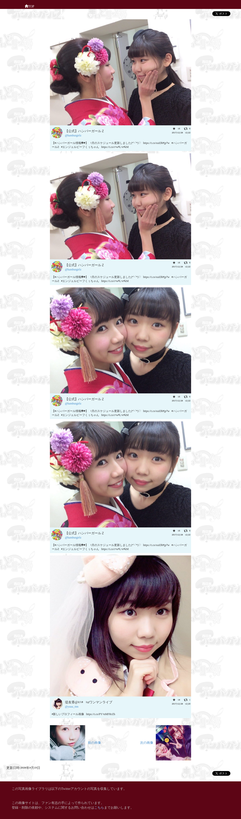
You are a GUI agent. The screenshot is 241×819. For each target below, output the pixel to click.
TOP (29, 6)
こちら (99, 807)
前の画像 (75, 742)
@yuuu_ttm (71, 706)
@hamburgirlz (73, 135)
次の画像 (165, 742)
